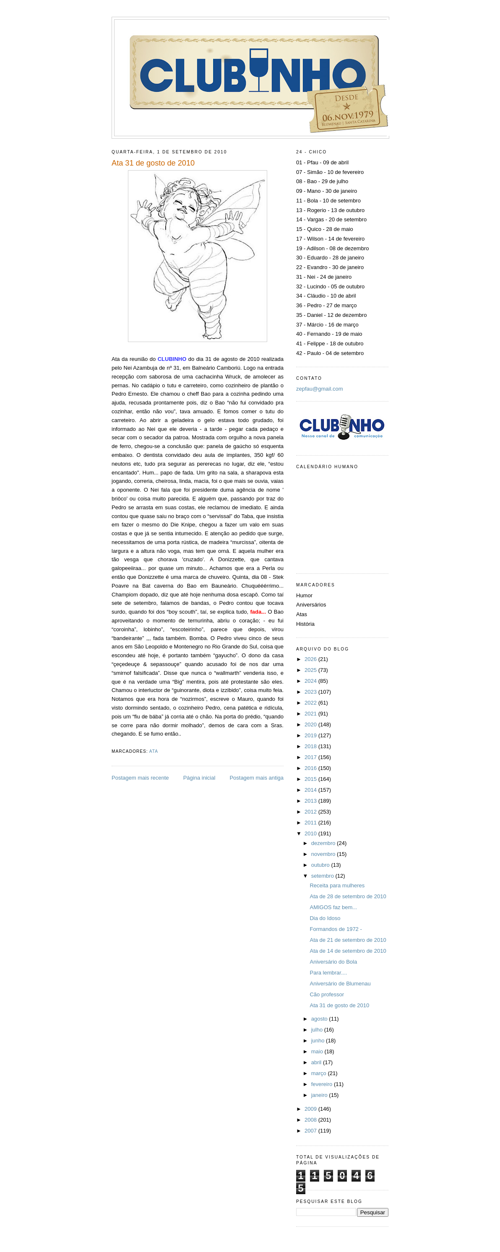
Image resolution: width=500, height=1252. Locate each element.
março (319, 1073)
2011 (311, 822)
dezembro (324, 843)
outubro (321, 865)
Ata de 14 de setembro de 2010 (348, 951)
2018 (311, 746)
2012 (311, 812)
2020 (311, 724)
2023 (311, 692)
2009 (311, 1109)
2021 (311, 713)
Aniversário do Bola (333, 962)
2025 (311, 670)
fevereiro (322, 1084)
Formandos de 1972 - (336, 929)
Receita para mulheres (337, 885)
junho (318, 1040)
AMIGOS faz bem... (333, 907)
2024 (311, 681)
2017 (311, 757)
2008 (311, 1120)
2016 (311, 768)
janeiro (320, 1095)
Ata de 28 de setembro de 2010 (348, 896)
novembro (324, 854)
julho (317, 1029)
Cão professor (327, 994)
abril (317, 1062)
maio (318, 1051)
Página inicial (199, 778)
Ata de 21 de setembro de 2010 (348, 940)
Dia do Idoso (325, 918)
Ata (153, 751)
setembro (323, 876)
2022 (311, 703)
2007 (311, 1131)
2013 (311, 801)
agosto (320, 1019)
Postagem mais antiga (256, 778)
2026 (311, 659)
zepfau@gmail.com (319, 389)
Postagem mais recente (140, 778)
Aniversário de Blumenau (340, 983)
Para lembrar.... (328, 972)
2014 (311, 790)
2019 (311, 735)
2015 (311, 779)
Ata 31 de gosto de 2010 (339, 1005)
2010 (311, 833)
